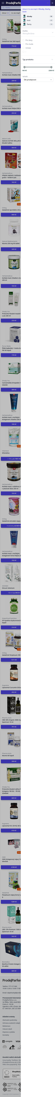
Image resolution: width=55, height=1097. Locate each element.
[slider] (24, 67)
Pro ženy (29, 40)
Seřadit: (25, 76)
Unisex (28, 48)
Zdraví (25, 9)
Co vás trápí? (32, 9)
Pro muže (29, 44)
